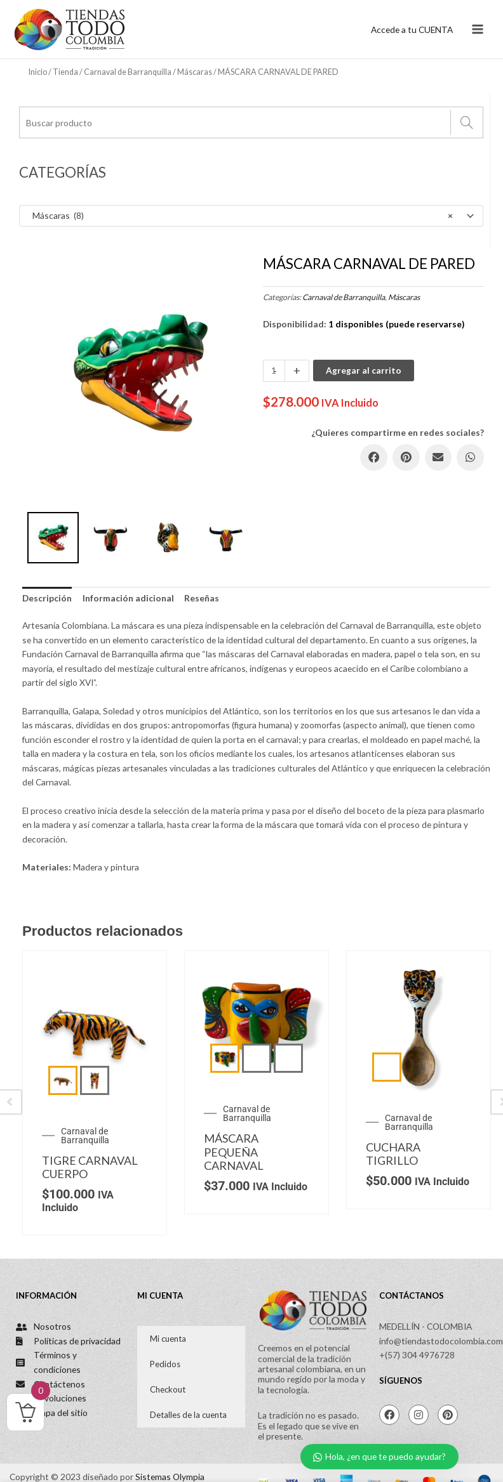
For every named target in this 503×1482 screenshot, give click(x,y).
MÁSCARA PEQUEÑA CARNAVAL (234, 1151)
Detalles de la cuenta (188, 1415)
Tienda (65, 72)
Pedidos (165, 1364)
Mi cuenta (168, 1339)
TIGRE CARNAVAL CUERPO (90, 1167)
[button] (373, 457)
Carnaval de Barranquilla (127, 72)
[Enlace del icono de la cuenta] (412, 29)
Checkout (167, 1389)
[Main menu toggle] (478, 29)
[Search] (466, 122)
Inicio (38, 72)
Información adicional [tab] (128, 598)
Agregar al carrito (363, 370)
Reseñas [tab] (201, 598)
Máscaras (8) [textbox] (240, 215)
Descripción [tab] (47, 598)
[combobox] (251, 215)
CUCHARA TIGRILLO (393, 1154)
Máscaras (194, 72)
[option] (139, 373)
